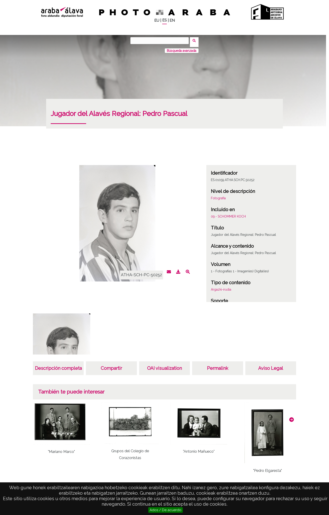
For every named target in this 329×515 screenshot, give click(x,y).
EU (156, 20)
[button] (291, 416)
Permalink (217, 365)
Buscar (196, 40)
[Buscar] (161, 40)
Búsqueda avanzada (181, 48)
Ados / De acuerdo (165, 510)
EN (172, 20)
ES (164, 20)
